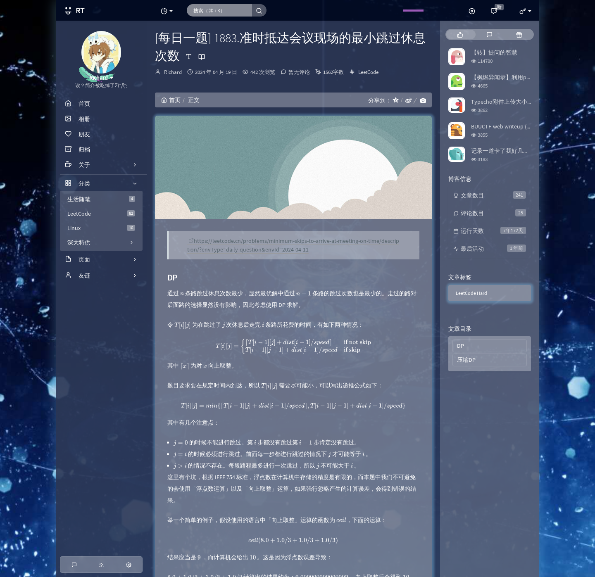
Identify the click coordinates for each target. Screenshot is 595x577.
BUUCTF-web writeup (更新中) (508, 126)
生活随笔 (101, 199)
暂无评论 (299, 72)
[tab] (460, 34)
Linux (101, 228)
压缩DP (466, 359)
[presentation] (182, 293)
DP (460, 345)
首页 (171, 100)
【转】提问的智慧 (494, 52)
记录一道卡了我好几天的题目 (508, 150)
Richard (173, 72)
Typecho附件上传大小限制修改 (510, 101)
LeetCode (101, 213)
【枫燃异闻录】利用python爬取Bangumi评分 (528, 77)
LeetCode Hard (471, 293)
